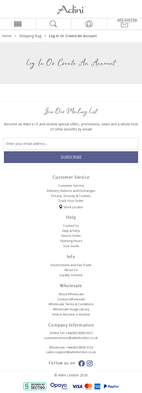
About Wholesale (71, 294)
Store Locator (71, 206)
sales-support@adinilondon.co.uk (71, 352)
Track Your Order (71, 200)
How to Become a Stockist (71, 314)
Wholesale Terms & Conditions (71, 304)
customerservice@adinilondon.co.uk (71, 338)
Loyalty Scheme (71, 275)
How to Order (71, 235)
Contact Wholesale (71, 299)
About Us (71, 270)
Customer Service (71, 185)
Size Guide (71, 246)
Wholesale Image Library (71, 309)
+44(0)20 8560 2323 (79, 347)
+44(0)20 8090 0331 (79, 333)
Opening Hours (71, 241)
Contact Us (71, 225)
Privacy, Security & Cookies (71, 196)
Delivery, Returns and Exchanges (71, 190)
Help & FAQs (71, 231)
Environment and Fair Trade (71, 265)
